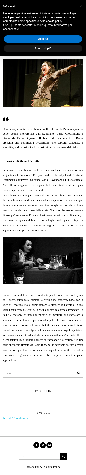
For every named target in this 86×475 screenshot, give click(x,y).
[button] (78, 373)
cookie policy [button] (54, 21)
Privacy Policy (34, 466)
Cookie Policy (52, 466)
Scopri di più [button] (43, 48)
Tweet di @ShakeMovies (15, 418)
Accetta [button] (43, 38)
